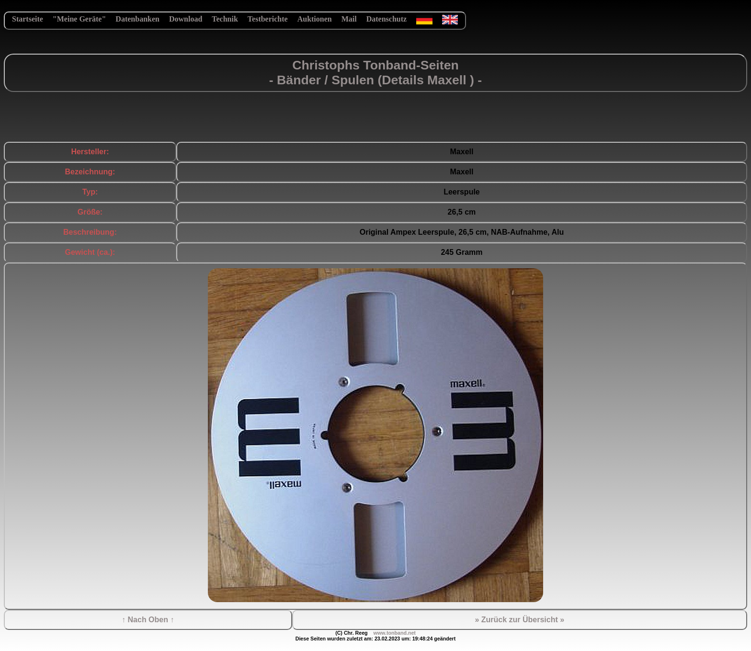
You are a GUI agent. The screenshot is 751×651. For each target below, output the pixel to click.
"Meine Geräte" (79, 19)
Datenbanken (137, 19)
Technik (225, 19)
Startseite (27, 19)
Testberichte (268, 19)
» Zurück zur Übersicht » (519, 620)
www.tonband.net (394, 633)
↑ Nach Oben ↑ (148, 620)
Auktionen (314, 19)
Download (185, 19)
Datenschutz (386, 19)
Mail (349, 19)
